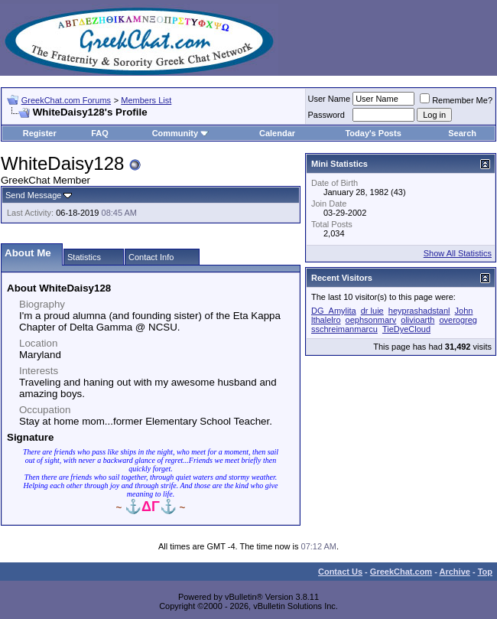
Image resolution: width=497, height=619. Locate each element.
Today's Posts (373, 133)
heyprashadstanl (419, 310)
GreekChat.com (401, 571)
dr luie (372, 310)
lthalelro (326, 319)
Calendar (277, 133)
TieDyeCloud (406, 329)
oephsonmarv (371, 319)
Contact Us (340, 571)
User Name (329, 98)
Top (485, 571)
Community (181, 133)
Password (326, 114)
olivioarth (417, 319)
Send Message (33, 195)
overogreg (458, 319)
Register (40, 133)
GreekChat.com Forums (66, 100)
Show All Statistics (458, 253)
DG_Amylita (333, 310)
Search (462, 133)
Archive (455, 571)
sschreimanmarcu (344, 329)
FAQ (100, 133)
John (464, 310)
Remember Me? (456, 100)
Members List (146, 100)
